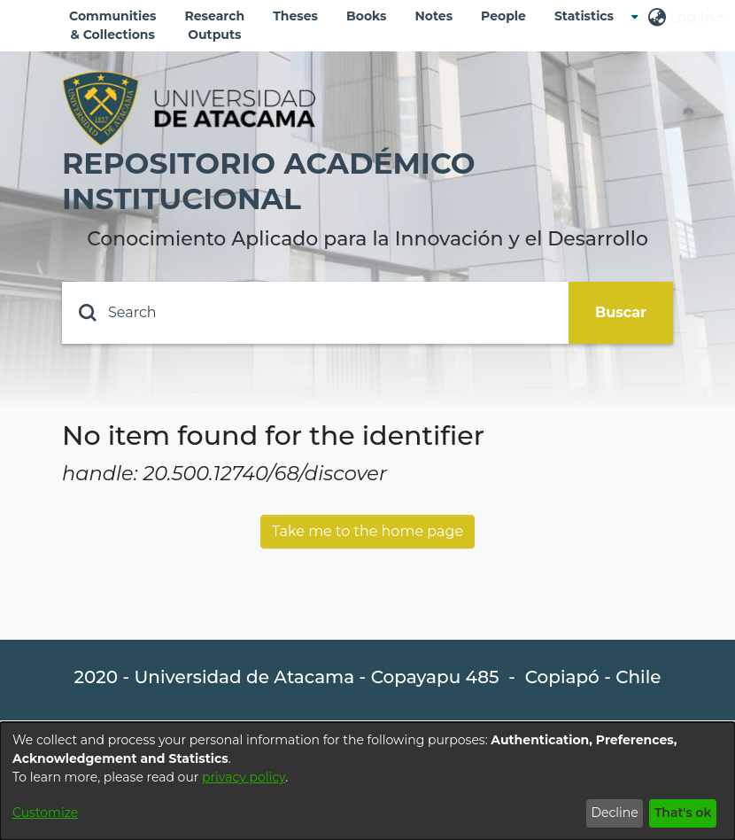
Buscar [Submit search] (620, 312)
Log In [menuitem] (691, 17)
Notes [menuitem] (433, 16)
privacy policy (243, 777)
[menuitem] (589, 16)
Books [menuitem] (366, 16)
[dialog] (367, 781)
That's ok (683, 813)
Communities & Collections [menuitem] (113, 25)
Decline (614, 813)
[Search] (315, 313)
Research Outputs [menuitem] (215, 25)
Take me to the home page (367, 531)
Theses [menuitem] (295, 16)
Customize (45, 813)
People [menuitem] (503, 16)
